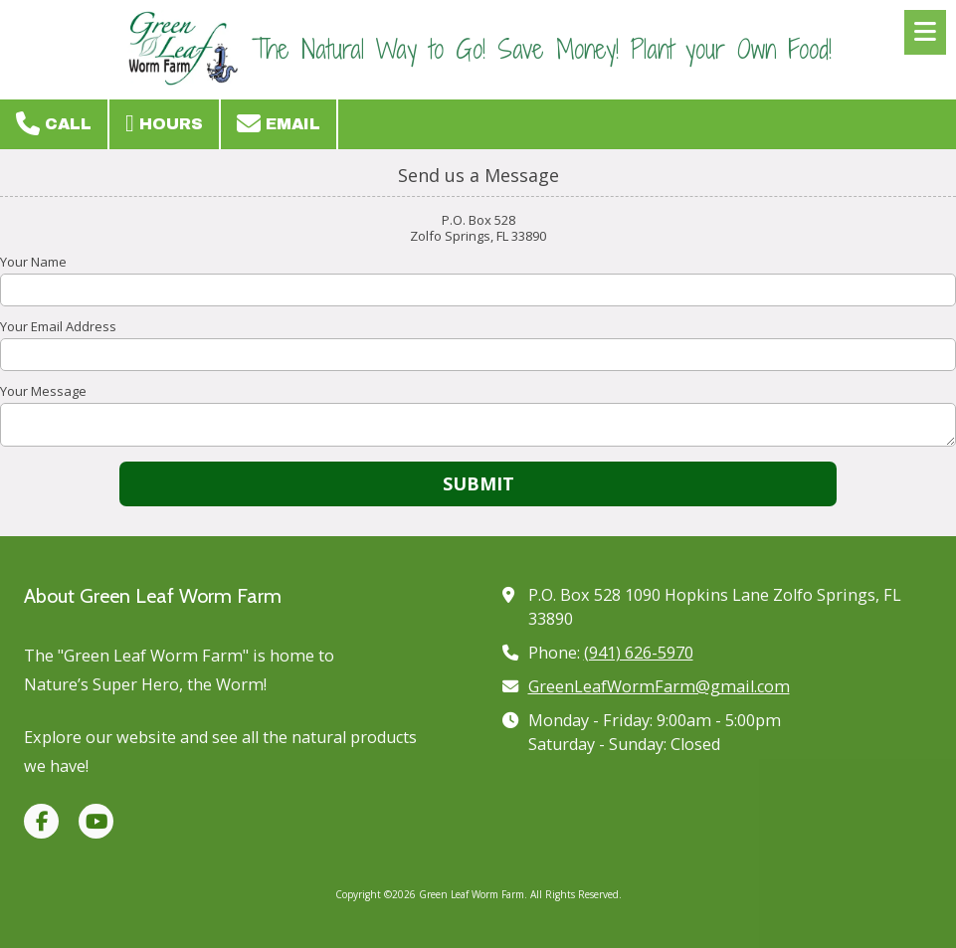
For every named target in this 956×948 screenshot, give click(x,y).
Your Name (33, 262)
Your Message (43, 391)
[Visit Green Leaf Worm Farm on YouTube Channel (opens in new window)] (96, 821)
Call (54, 123)
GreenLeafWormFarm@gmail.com (659, 686)
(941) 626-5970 (638, 653)
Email (278, 123)
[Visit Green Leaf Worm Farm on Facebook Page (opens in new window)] (41, 821)
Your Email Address (58, 326)
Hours (164, 123)
